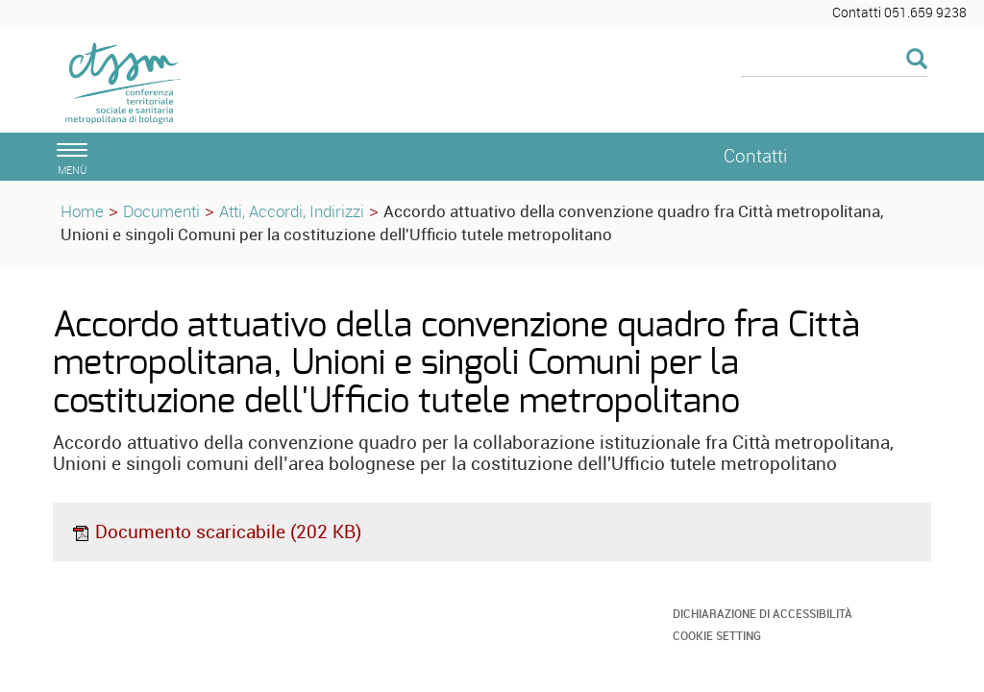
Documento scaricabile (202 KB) (216, 531)
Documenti (161, 211)
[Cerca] (834, 60)
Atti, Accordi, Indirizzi (291, 211)
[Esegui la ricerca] (916, 60)
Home (82, 211)
